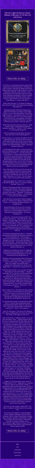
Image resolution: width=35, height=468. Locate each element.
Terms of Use (17, 455)
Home (17, 444)
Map (18, 447)
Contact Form (17, 449)
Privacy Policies (17, 452)
